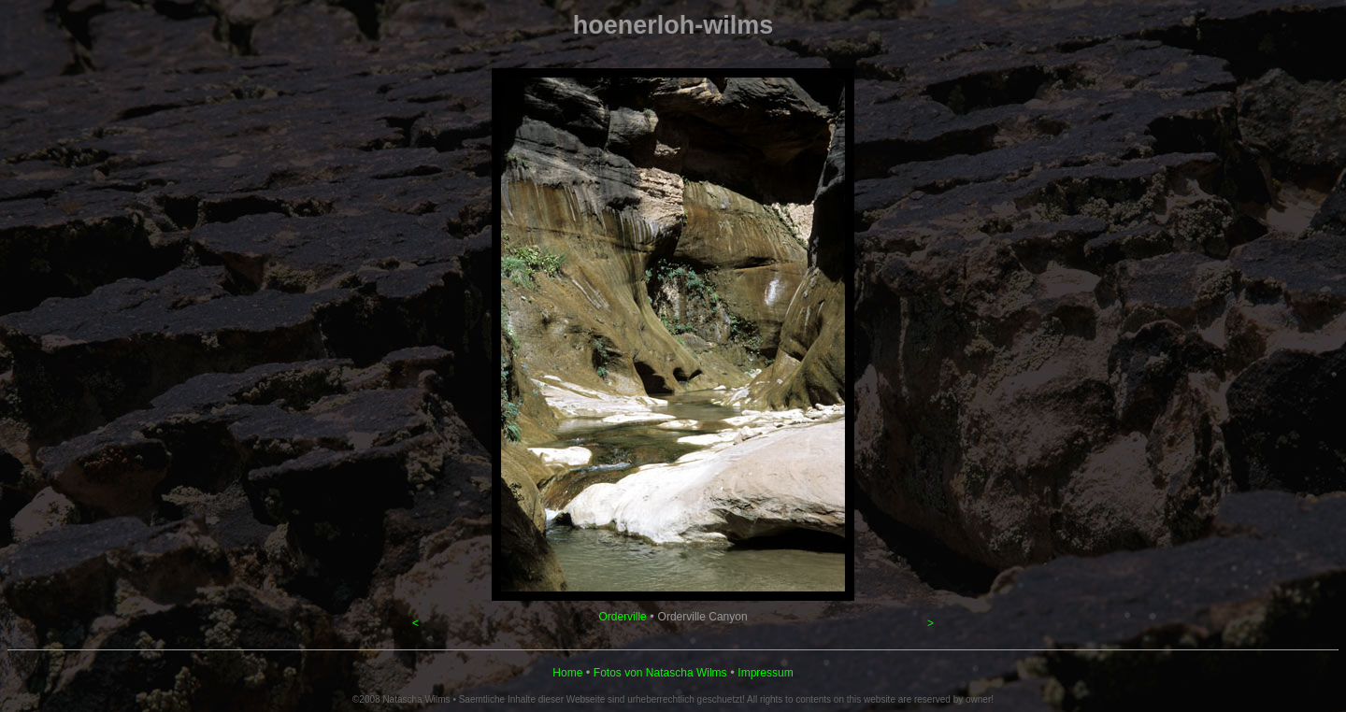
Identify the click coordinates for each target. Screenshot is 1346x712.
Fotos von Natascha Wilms (660, 672)
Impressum (765, 672)
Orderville (622, 616)
